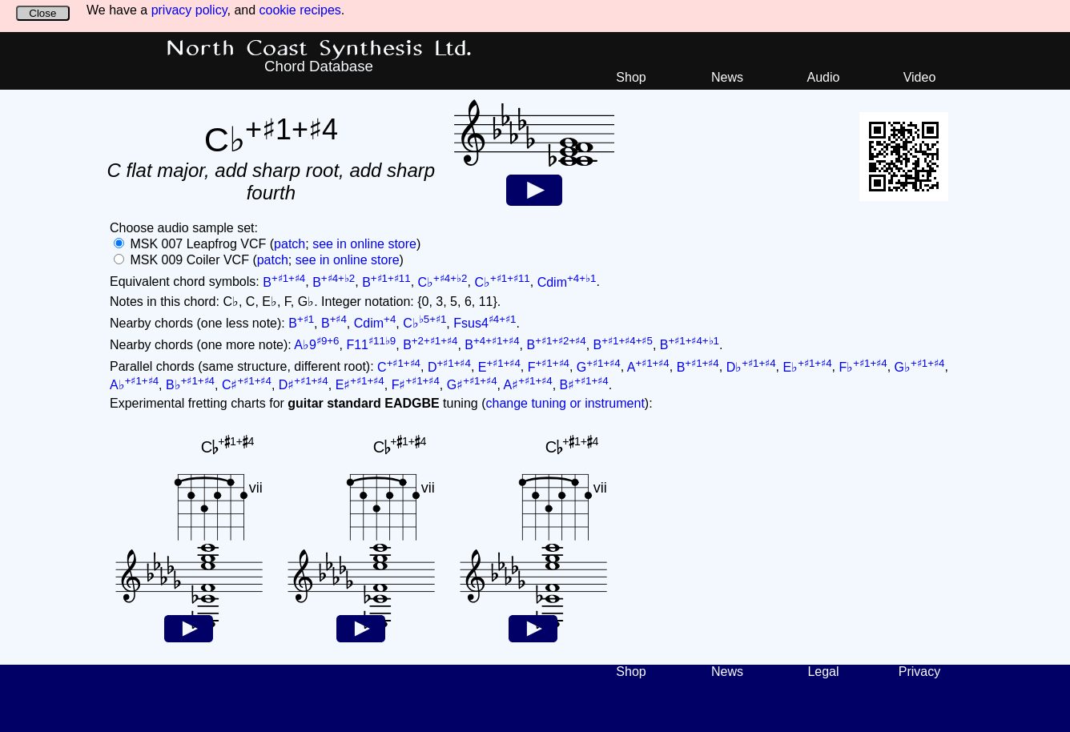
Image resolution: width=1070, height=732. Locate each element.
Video (919, 77)
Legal (823, 671)
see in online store (364, 244)
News (727, 77)
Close (42, 13)
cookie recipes (300, 10)
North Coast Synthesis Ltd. (319, 49)
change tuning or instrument (564, 403)
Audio (823, 77)
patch (289, 244)
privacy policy (189, 10)
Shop (631, 77)
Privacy (919, 671)
